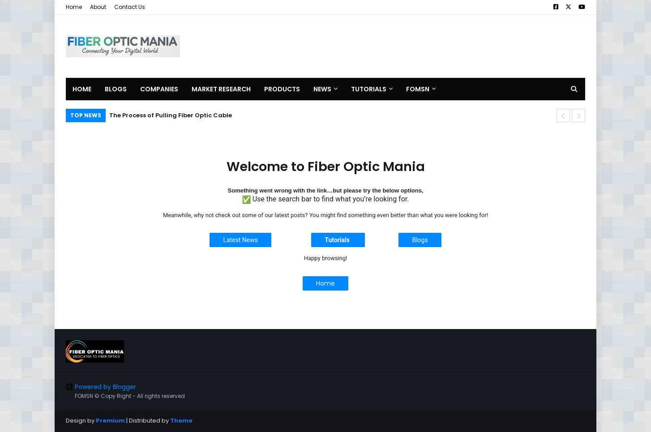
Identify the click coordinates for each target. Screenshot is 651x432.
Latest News (240, 240)
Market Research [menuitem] (221, 89)
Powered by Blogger (101, 386)
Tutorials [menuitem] (368, 89)
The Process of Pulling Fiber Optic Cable (170, 115)
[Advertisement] (422, 46)
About (98, 7)
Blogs (420, 240)
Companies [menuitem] (159, 89)
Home (74, 7)
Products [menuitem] (282, 89)
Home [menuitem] (82, 89)
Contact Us (129, 7)
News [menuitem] (322, 89)
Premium (110, 420)
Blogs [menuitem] (116, 89)
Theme (181, 420)
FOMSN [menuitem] (417, 89)
